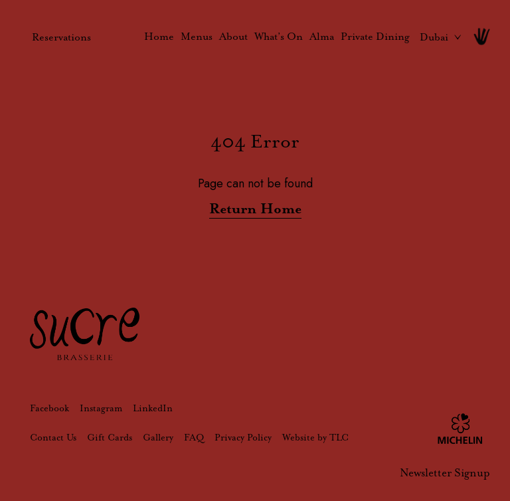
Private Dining (375, 36)
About (233, 36)
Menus (196, 36)
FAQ (194, 437)
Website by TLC (315, 437)
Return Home (255, 208)
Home (159, 36)
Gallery (158, 437)
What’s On (278, 36)
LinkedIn (153, 408)
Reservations (61, 37)
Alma (321, 36)
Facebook (49, 408)
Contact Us (53, 437)
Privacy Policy (243, 437)
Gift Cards (109, 437)
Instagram (101, 408)
